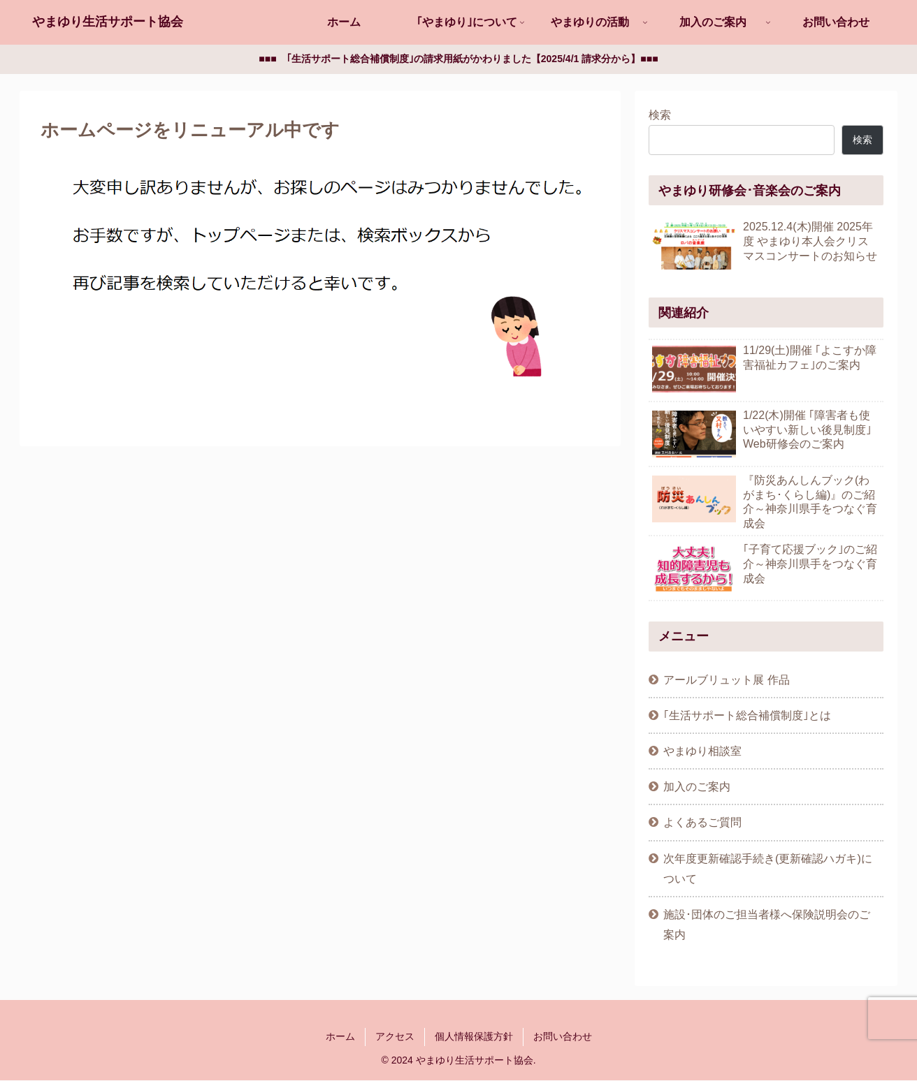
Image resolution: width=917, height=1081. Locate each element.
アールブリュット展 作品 (726, 680)
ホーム (340, 1037)
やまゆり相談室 (702, 751)
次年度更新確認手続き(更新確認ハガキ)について (767, 869)
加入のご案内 (696, 787)
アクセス (394, 1037)
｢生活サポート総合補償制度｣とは (747, 715)
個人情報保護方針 (474, 1037)
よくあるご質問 (702, 822)
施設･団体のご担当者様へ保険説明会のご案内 (766, 925)
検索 (660, 115)
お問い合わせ (562, 1037)
